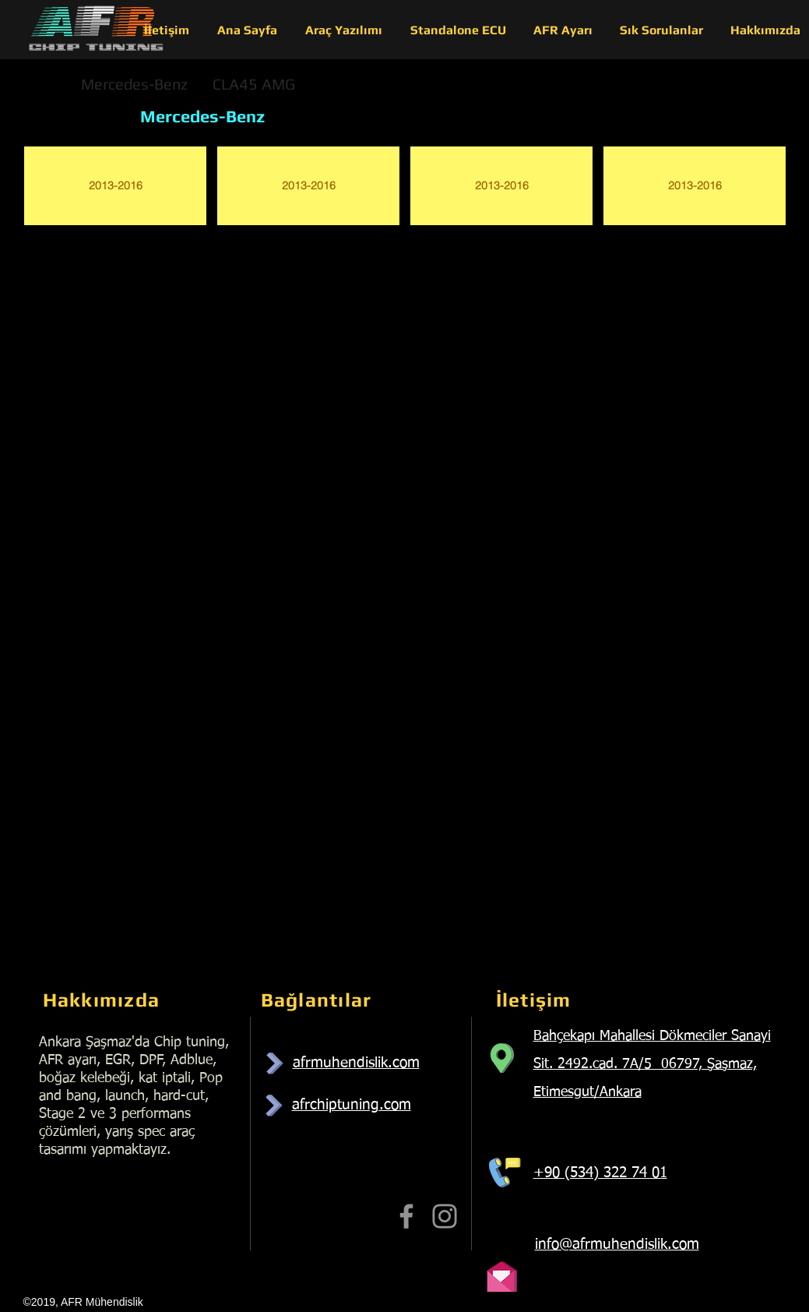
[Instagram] (444, 1216)
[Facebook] (406, 1216)
